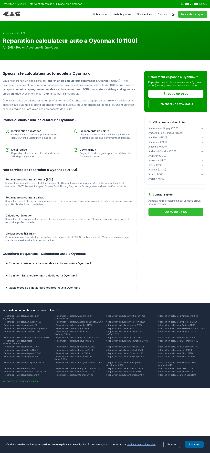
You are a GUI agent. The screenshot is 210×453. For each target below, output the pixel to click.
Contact (162, 14)
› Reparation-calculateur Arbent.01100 (124, 325)
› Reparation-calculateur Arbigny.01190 (176, 325)
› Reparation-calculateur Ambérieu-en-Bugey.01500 (21, 317)
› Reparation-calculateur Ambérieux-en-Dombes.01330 (73, 317)
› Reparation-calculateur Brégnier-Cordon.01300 (77, 368)
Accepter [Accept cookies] (194, 444)
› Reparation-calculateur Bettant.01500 (124, 350)
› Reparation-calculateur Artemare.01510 (22, 331)
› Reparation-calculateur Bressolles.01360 (74, 371)
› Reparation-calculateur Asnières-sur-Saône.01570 (125, 332)
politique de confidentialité (141, 444)
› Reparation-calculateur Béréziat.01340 (73, 350)
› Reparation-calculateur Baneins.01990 (177, 337)
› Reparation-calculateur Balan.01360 (124, 337)
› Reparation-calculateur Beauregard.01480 (127, 341)
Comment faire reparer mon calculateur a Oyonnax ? (43, 275)
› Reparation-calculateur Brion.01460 (124, 371)
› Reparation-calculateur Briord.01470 (176, 371)
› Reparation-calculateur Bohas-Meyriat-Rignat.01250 (74, 357)
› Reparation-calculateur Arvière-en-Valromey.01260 (72, 332)
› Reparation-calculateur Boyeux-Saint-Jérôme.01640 (177, 363)
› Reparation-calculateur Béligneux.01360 (178, 341)
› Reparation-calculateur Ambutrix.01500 (22, 322)
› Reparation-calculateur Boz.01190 (19, 368)
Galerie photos (122, 14)
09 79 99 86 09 (176, 93)
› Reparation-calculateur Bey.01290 (175, 350)
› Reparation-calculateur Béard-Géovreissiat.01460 (18, 342)
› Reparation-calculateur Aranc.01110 (20, 325)
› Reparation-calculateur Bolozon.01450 (177, 356)
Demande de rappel (192, 14)
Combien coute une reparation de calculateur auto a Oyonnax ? (50, 263)
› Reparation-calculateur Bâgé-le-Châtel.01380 (77, 337)
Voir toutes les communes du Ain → (22, 381)
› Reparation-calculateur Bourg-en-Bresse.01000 (78, 362)
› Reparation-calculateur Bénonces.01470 (178, 346)
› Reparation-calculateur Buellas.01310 (21, 375)
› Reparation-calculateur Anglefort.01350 (126, 322)
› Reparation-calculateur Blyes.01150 (20, 356)
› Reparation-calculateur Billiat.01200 (72, 353)
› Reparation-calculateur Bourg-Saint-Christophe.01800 (124, 363)
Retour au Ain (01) (14, 33)
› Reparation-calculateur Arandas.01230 (73, 325)
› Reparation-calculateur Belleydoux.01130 (74, 346)
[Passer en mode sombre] (173, 14)
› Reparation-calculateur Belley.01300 (21, 346)
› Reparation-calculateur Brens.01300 (176, 368)
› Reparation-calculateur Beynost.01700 (22, 353)
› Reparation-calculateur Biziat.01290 (176, 353)
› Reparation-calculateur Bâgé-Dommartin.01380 (26, 337)
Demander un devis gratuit (176, 104)
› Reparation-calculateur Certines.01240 (177, 375)
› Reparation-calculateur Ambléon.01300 (125, 316)
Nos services (144, 14)
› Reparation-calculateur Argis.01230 (72, 328)
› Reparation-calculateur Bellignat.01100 (125, 346)
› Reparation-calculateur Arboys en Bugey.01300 (26, 328)
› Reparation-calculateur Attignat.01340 (177, 331)
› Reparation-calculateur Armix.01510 (123, 328)
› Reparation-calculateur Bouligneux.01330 (23, 362)
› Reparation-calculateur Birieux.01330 (124, 353)
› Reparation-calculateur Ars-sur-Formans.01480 (181, 328)
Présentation (100, 14)
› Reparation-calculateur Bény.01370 (20, 350)
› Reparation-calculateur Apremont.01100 (178, 322)
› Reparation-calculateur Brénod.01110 (124, 368)
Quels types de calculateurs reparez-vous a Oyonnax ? (44, 287)
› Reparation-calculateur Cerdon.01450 (125, 375)
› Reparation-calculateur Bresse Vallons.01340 (25, 371)
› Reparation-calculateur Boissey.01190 (125, 356)
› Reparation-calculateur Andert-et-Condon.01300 (78, 322)
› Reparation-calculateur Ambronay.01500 (178, 316)
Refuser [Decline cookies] (172, 444)
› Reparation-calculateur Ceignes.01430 (73, 375)
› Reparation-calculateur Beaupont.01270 (74, 341)
